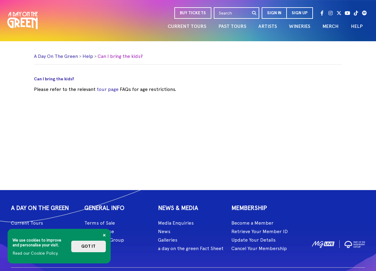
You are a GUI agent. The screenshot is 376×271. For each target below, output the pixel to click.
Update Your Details (253, 240)
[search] (254, 13)
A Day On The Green (56, 56)
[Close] (104, 235)
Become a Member (252, 223)
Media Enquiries (176, 223)
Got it (88, 246)
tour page (108, 89)
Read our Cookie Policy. (35, 253)
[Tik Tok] (356, 13)
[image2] (354, 243)
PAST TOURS (232, 26)
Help (87, 56)
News (164, 231)
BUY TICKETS (193, 12)
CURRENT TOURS (187, 26)
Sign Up (299, 12)
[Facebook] (322, 13)
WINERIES (299, 26)
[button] (274, 13)
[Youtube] (347, 13)
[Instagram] (330, 13)
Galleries (167, 240)
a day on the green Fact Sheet (190, 248)
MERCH (330, 26)
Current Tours (27, 223)
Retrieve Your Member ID (259, 231)
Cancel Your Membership (259, 248)
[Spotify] (364, 13)
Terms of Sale (99, 223)
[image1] (323, 243)
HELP (357, 26)
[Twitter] (339, 13)
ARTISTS (267, 26)
